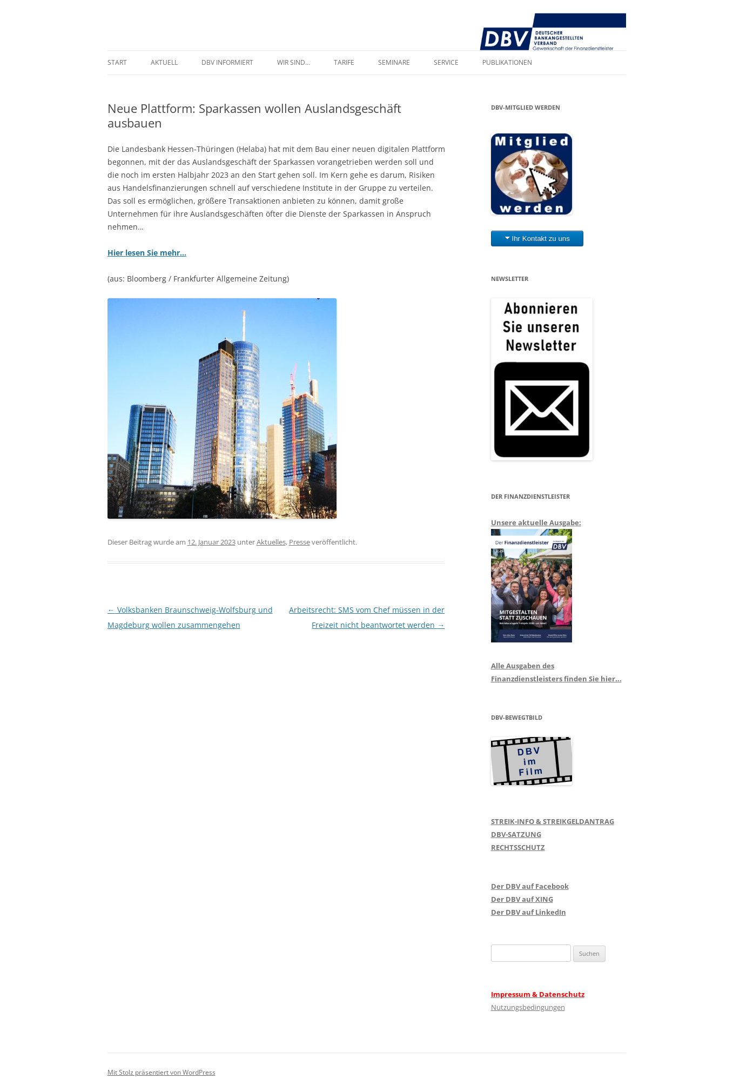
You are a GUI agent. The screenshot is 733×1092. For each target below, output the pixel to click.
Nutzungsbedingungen (528, 1007)
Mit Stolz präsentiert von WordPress (161, 1072)
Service (446, 62)
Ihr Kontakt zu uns (541, 239)
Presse (299, 542)
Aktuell (164, 62)
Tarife (344, 62)
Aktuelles (271, 542)
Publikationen (507, 62)
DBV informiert (227, 62)
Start (117, 62)
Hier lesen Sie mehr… (146, 252)
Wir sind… (293, 62)
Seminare (394, 62)
